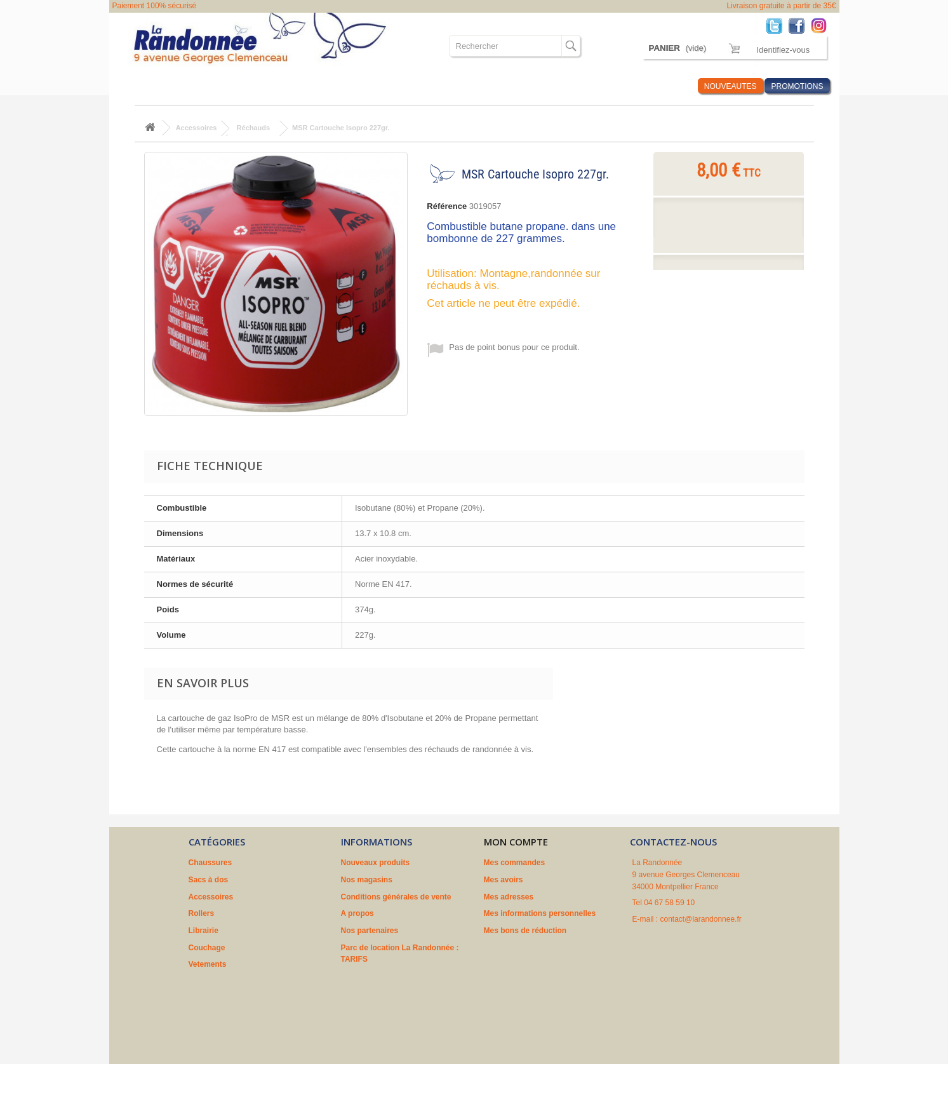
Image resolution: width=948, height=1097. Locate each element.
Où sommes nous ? (540, 86)
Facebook (800, 25)
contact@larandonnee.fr (701, 919)
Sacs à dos (206, 86)
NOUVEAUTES (730, 86)
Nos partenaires (370, 930)
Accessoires (265, 86)
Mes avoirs (503, 879)
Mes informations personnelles (540, 913)
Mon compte (516, 841)
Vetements (467, 86)
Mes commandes (514, 862)
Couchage (413, 86)
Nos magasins (366, 879)
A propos (357, 913)
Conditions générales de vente (396, 896)
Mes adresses (509, 896)
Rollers (319, 86)
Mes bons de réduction (525, 930)
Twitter (777, 25)
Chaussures (148, 86)
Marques (608, 86)
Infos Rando (664, 86)
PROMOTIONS (797, 86)
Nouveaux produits (375, 862)
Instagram (822, 25)
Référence (447, 206)
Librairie (364, 86)
